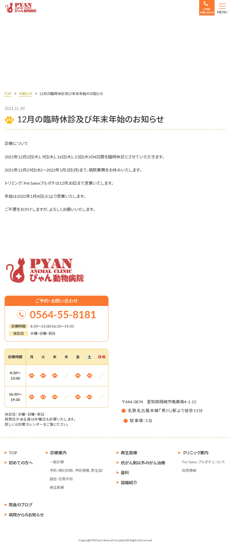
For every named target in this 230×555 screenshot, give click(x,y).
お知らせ (25, 93)
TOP (8, 93)
